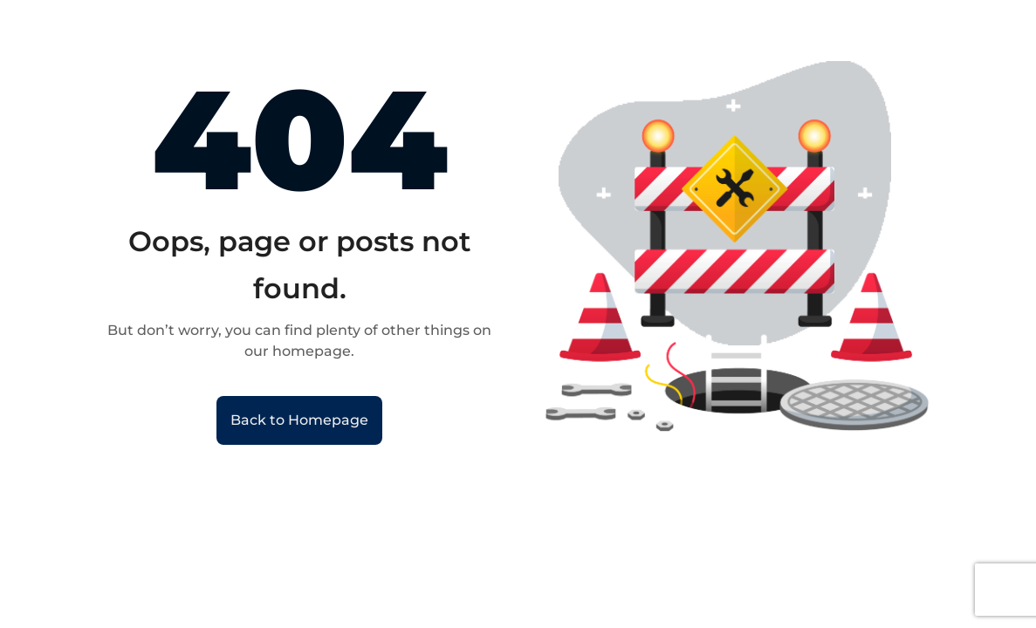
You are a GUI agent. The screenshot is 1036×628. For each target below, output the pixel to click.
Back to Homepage (299, 420)
